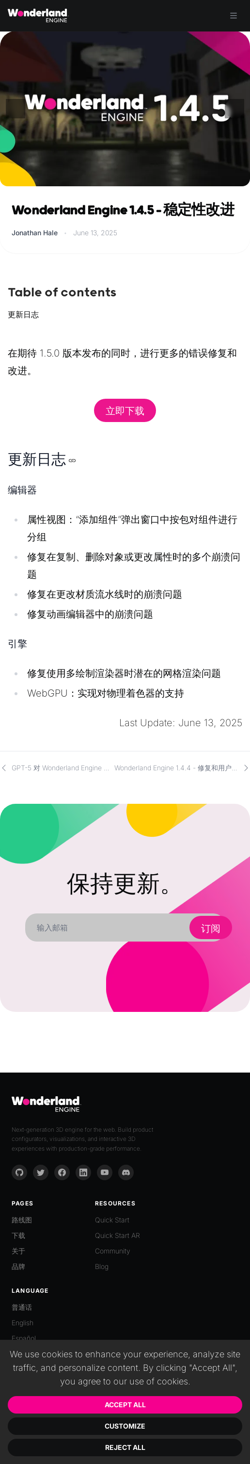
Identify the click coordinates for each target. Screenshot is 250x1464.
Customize (125, 1426)
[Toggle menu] (233, 15)
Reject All (125, 1447)
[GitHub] (19, 1172)
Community (112, 1251)
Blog (102, 1266)
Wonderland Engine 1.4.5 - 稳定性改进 (123, 210)
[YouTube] (104, 1172)
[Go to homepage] (38, 15)
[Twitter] (40, 1172)
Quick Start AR (117, 1235)
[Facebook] (62, 1172)
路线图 (22, 1220)
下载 (18, 1235)
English (22, 1322)
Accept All (125, 1404)
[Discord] (126, 1172)
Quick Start (112, 1220)
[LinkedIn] (83, 1172)
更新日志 (23, 314)
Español (24, 1338)
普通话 (22, 1307)
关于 (18, 1251)
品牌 (18, 1266)
